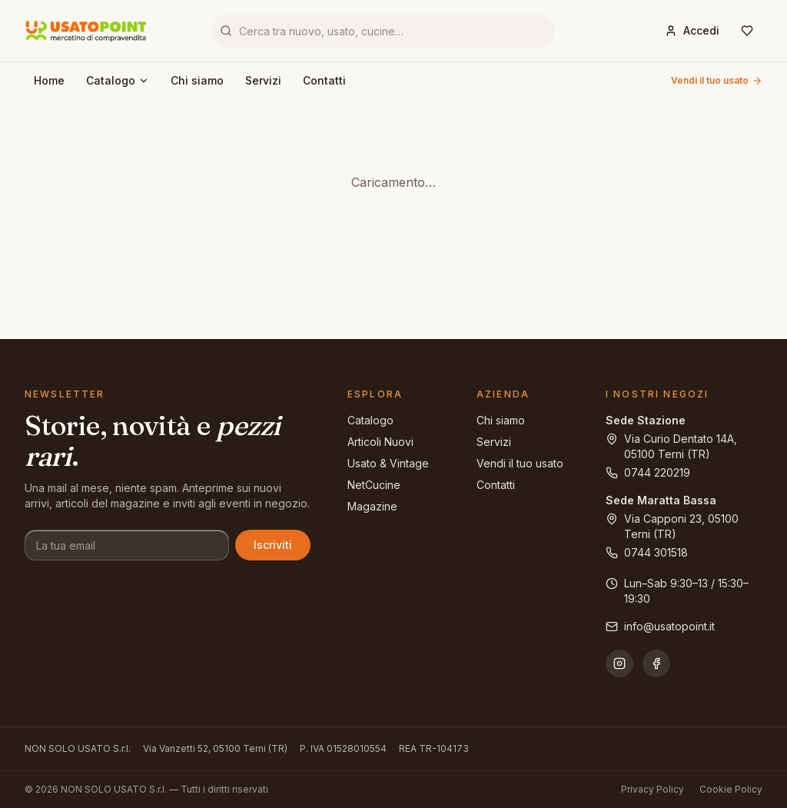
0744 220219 (648, 472)
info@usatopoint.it (660, 626)
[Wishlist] (747, 30)
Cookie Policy (730, 789)
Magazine (372, 506)
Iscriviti (273, 544)
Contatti (324, 80)
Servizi (263, 80)
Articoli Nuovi (380, 441)
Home (49, 80)
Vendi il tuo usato (716, 80)
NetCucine (373, 484)
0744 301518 (647, 552)
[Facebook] (656, 663)
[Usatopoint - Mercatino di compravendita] (86, 30)
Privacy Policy (652, 789)
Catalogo (117, 80)
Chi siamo (197, 80)
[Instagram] (619, 663)
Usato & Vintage (388, 463)
